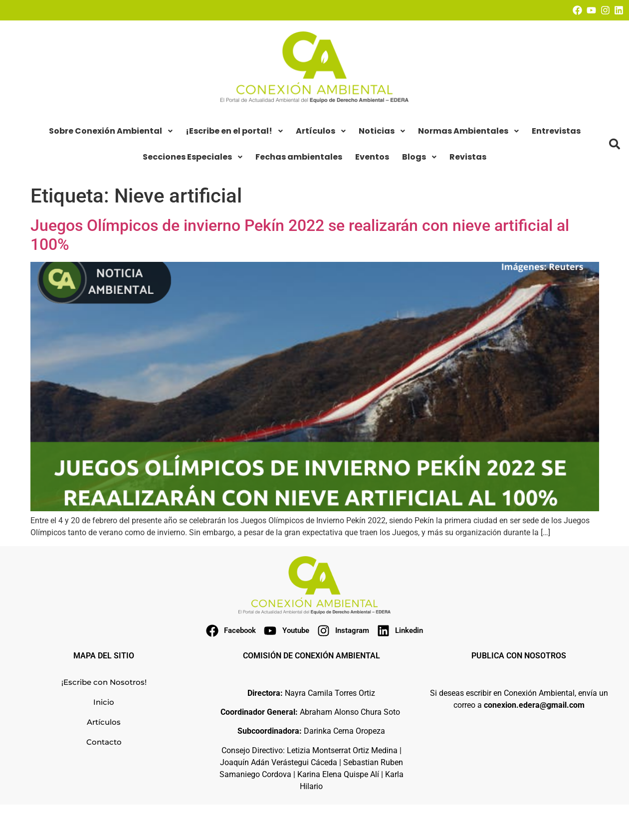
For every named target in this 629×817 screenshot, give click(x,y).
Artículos (104, 722)
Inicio (103, 702)
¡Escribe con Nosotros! (104, 682)
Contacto (104, 742)
